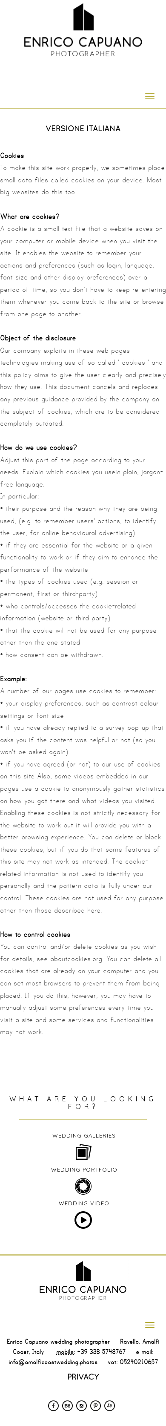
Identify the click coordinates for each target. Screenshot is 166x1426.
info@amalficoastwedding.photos (53, 1362)
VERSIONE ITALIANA (83, 128)
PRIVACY (83, 1376)
